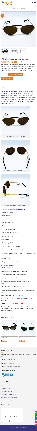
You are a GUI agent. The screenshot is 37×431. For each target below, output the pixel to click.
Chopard (22, 8)
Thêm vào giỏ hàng (16, 74)
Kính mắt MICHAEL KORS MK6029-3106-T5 (9, 339)
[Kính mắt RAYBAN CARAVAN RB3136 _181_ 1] (27, 328)
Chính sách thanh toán (6, 391)
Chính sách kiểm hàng (6, 400)
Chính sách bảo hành (6, 386)
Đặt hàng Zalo (7, 78)
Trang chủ (15, 8)
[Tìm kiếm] (30, 3)
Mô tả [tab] (2, 87)
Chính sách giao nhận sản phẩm (9, 397)
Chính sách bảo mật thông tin (8, 394)
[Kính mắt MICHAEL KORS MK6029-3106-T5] (9, 328)
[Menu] (35, 3)
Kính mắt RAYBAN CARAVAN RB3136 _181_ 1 (26, 339)
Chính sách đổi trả (5, 388)
